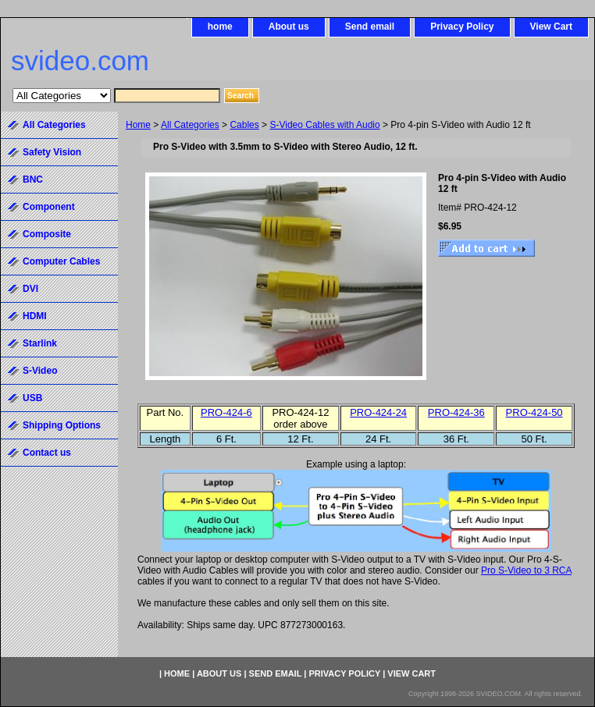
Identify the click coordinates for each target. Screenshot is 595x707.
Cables (244, 124)
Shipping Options (62, 425)
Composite (47, 234)
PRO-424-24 (378, 412)
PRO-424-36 (456, 412)
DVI (30, 288)
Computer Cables (61, 261)
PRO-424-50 (534, 412)
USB (32, 398)
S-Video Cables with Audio (324, 124)
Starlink (40, 343)
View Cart (551, 26)
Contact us (47, 452)
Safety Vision (52, 152)
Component (49, 206)
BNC (33, 179)
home (220, 26)
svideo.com (80, 60)
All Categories (190, 124)
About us (289, 26)
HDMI (35, 316)
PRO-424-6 (226, 412)
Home (138, 124)
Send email (369, 26)
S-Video (40, 370)
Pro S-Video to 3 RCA (526, 570)
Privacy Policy (461, 26)
